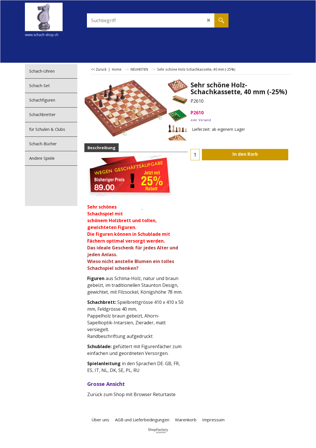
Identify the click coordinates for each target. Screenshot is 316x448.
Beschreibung (101, 147)
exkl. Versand (201, 120)
